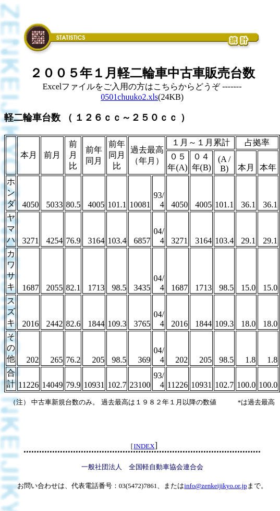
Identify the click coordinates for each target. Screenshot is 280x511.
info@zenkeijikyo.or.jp (215, 486)
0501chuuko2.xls (129, 96)
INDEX (143, 446)
